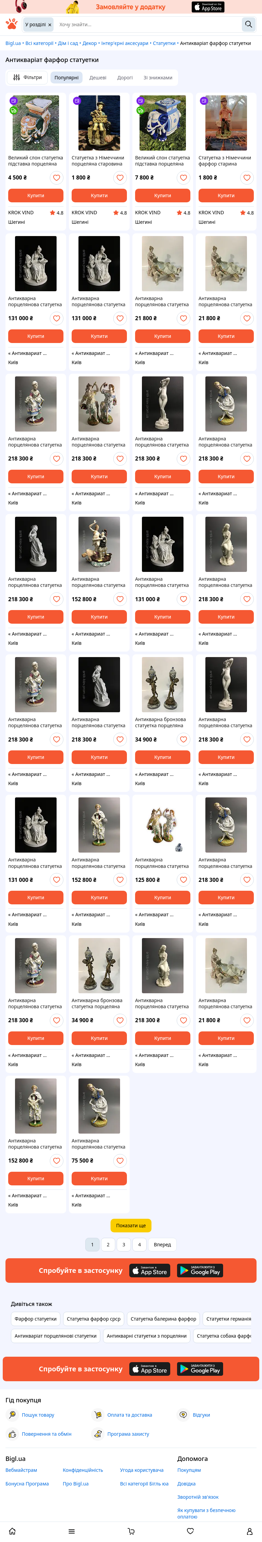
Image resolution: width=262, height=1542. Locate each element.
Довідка (186, 1483)
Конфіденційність (83, 1470)
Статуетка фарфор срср (93, 1318)
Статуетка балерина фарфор (163, 1318)
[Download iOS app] (149, 1270)
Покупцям (189, 1470)
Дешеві (97, 77)
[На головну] (11, 27)
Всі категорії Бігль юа (144, 1483)
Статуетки (164, 43)
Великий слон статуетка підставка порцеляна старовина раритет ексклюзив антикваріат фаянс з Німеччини (35, 161)
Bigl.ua (13, 43)
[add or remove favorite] (56, 178)
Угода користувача (142, 1470)
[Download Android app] (200, 1270)
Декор (90, 43)
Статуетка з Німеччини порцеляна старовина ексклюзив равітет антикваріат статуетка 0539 (98, 161)
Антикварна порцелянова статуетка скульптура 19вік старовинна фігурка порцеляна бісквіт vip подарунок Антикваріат (35, 301)
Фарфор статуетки (36, 1318)
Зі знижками (158, 77)
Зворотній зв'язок (198, 1497)
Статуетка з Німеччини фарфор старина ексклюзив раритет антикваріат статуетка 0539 (225, 161)
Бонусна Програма (27, 1483)
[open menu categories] (71, 1532)
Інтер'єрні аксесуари (124, 43)
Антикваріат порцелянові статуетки (56, 1336)
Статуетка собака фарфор (226, 1336)
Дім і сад (68, 43)
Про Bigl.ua (76, 1483)
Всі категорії (39, 43)
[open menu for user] (250, 1532)
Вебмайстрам (21, 1470)
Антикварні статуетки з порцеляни (147, 1336)
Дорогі (125, 77)
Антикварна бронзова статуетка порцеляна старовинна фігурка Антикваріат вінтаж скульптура (160, 722)
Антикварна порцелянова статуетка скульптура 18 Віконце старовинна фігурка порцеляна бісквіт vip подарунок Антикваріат (99, 582)
